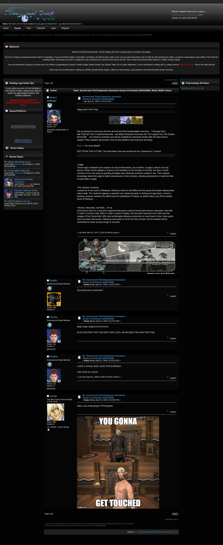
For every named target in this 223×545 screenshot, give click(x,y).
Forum (17, 28)
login (194, 11)
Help (29, 28)
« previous (168, 80)
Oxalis (53, 280)
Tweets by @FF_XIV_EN (192, 88)
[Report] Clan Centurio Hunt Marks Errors (23, 103)
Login (53, 28)
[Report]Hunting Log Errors (23, 100)
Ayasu (53, 97)
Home (6, 28)
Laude (53, 396)
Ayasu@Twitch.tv (17, 111)
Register (65, 28)
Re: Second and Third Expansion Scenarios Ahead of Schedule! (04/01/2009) (103, 281)
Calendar (41, 28)
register (202, 11)
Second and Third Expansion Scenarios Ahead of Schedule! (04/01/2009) (101, 98)
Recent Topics (16, 157)
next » (175, 80)
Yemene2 (19, 173)
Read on (81, 146)
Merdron (18, 164)
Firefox (54, 317)
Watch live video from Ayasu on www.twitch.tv (23, 141)
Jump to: (130, 532)
